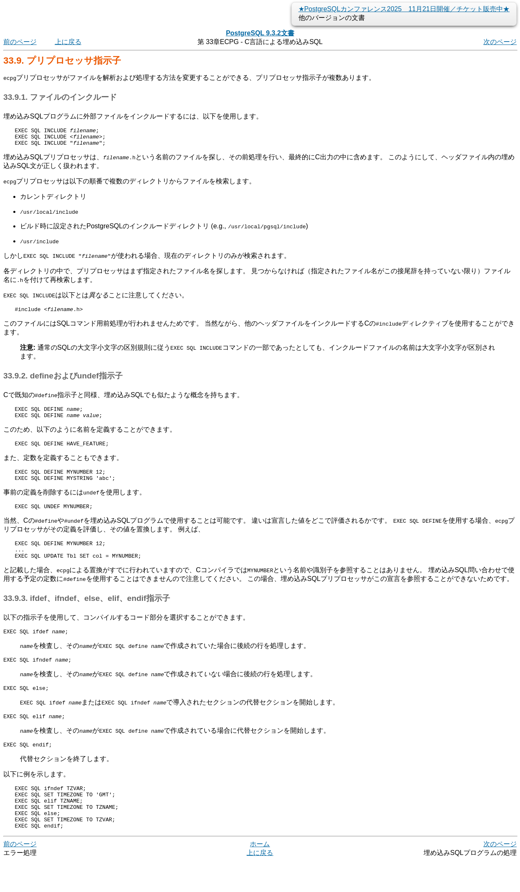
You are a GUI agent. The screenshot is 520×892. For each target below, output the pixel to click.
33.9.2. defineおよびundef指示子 (63, 380)
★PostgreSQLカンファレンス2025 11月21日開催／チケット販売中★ (404, 8)
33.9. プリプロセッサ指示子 (62, 60)
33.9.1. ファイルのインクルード (60, 97)
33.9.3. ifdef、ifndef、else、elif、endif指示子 (86, 614)
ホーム (260, 875)
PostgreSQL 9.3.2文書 (260, 33)
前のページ (20, 41)
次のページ (500, 41)
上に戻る (68, 41)
